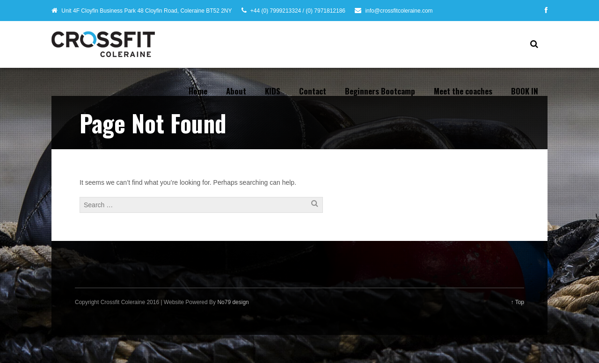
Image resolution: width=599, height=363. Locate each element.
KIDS (272, 91)
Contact (312, 91)
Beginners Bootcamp (380, 91)
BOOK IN (524, 91)
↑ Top (517, 302)
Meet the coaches (463, 91)
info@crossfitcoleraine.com (398, 10)
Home (198, 91)
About (236, 91)
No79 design (232, 302)
